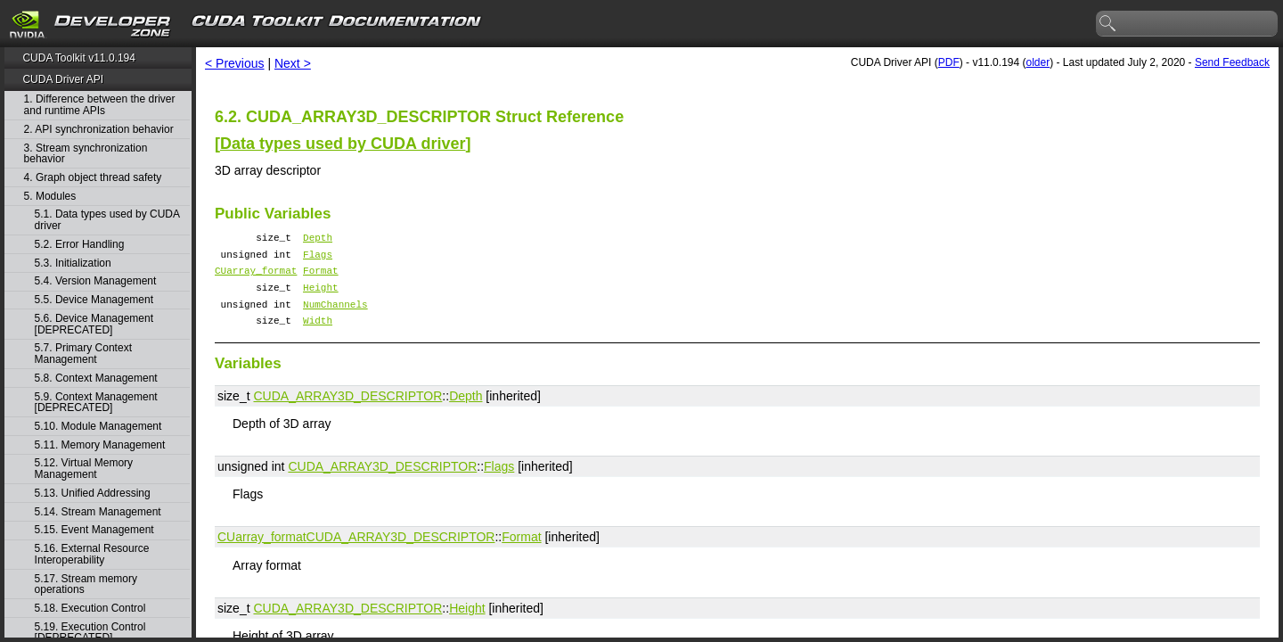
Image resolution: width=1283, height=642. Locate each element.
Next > (292, 63)
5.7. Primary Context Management (83, 353)
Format (321, 277)
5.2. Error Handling (80, 245)
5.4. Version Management (96, 281)
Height (321, 297)
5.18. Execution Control (90, 608)
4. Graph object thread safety (93, 178)
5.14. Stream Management (98, 512)
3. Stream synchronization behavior (86, 154)
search (1108, 24)
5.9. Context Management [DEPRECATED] (96, 402)
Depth (317, 239)
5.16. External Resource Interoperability (92, 554)
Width (317, 335)
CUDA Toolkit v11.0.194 (78, 58)
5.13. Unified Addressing (93, 493)
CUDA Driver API (62, 79)
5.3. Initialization (73, 263)
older (1038, 62)
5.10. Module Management (98, 426)
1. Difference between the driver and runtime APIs (100, 105)
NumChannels (335, 317)
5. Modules (50, 196)
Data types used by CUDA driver (342, 143)
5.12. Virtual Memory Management (84, 468)
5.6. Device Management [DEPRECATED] (94, 324)
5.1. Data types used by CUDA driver (107, 220)
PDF (949, 62)
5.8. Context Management (96, 378)
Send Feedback (1232, 62)
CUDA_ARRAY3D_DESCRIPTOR (347, 412)
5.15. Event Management (94, 530)
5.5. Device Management (94, 300)
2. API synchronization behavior (99, 130)
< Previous (235, 63)
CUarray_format (256, 277)
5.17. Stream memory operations (86, 584)
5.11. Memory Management (100, 445)
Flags (317, 259)
